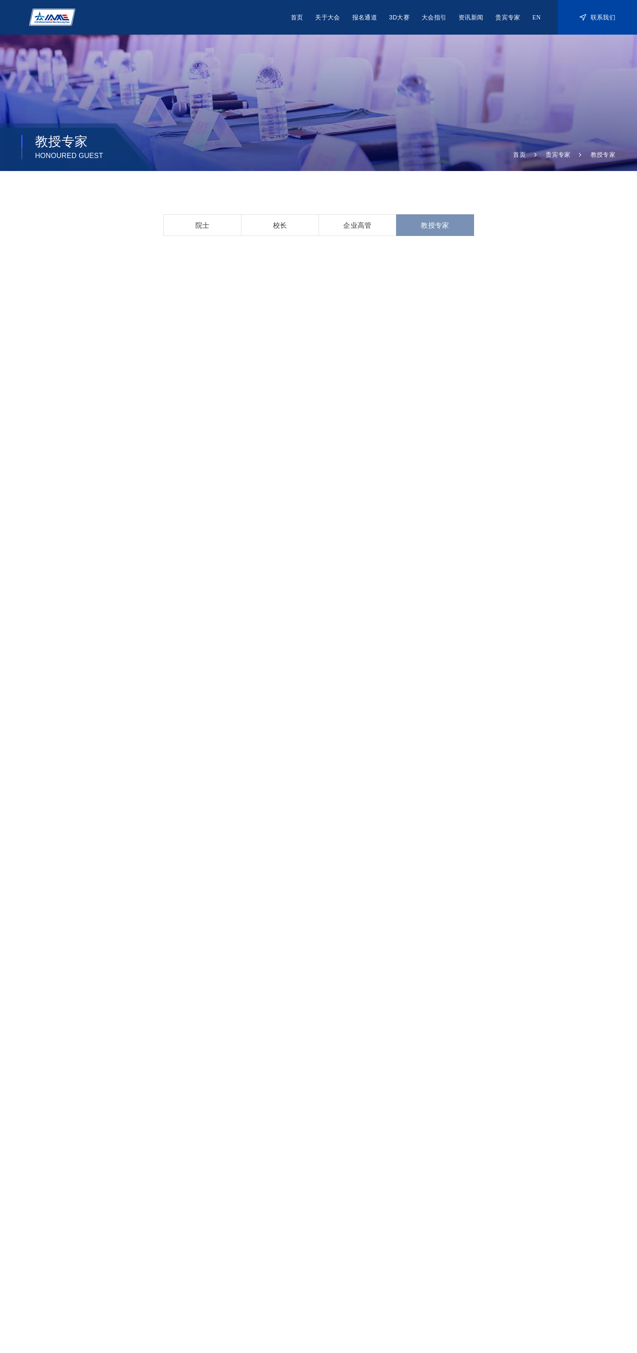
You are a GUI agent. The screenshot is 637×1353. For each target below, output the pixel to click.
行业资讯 (535, 1236)
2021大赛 (409, 1215)
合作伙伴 (280, 1225)
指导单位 (81, 1290)
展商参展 (344, 1204)
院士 (202, 225)
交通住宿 (471, 1215)
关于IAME (282, 1204)
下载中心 (471, 1225)
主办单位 (134, 1290)
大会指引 (434, 17)
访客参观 (344, 1225)
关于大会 (327, 17)
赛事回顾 (408, 1225)
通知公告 (535, 1225)
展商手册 (471, 1204)
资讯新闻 (470, 17)
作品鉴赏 (408, 1236)
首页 (297, 17)
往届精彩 (535, 1215)
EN (537, 17)
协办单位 (345, 1290)
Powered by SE (596, 1319)
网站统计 (170, 1320)
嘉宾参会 (344, 1215)
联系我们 (597, 17)
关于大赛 (408, 1204)
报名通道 (364, 17)
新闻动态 (535, 1204)
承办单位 (187, 1290)
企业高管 (357, 225)
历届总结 (280, 1215)
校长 (280, 225)
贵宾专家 (507, 17)
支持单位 (240, 1290)
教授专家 (603, 155)
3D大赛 (399, 17)
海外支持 (292, 1290)
